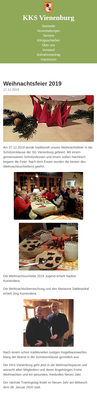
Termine (48, 35)
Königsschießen (48, 40)
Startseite (48, 26)
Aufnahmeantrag (48, 54)
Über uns (48, 45)
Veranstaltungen (48, 31)
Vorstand (48, 50)
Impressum (48, 59)
